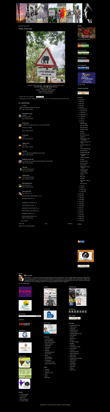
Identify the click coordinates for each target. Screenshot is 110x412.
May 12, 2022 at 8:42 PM (27, 162)
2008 (80, 218)
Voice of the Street (84, 125)
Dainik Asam (22, 397)
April (81, 186)
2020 (80, 195)
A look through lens (49, 339)
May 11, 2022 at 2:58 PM (27, 118)
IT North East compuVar (75, 346)
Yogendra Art (73, 369)
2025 (80, 101)
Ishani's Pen (72, 345)
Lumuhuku (72, 350)
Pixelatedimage (48, 357)
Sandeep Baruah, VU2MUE (76, 358)
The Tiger (82, 159)
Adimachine (72, 328)
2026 (80, 99)
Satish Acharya (73, 359)
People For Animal (49, 372)
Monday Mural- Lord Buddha (84, 155)
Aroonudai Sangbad (24, 394)
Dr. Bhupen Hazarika (74, 341)
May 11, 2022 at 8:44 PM (27, 154)
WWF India (47, 377)
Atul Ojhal (72, 336)
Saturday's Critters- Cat (85, 145)
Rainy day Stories (84, 127)
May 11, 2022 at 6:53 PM (27, 138)
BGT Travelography (49, 340)
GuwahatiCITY (48, 345)
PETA (46, 374)
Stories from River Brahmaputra (84, 170)
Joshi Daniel (47, 347)
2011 (80, 212)
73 (22, 372)
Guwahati (29, 98)
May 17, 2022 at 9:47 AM (27, 218)
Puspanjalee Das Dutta (75, 325)
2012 (80, 211)
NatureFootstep (25, 183)
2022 (80, 107)
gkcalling (72, 343)
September (82, 114)
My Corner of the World (48, 91)
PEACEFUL (82, 176)
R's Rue (24, 135)
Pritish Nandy (73, 355)
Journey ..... (82, 174)
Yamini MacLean (26, 113)
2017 (80, 201)
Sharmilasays (73, 363)
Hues (81, 146)
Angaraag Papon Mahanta (75, 333)
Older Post (70, 223)
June (81, 120)
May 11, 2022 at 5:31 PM (27, 130)
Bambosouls (72, 338)
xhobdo (67, 98)
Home (46, 223)
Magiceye (47, 350)
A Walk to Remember (84, 157)
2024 (80, 103)
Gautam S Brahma (49, 344)
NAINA (46, 355)
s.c (23, 105)
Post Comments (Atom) (30, 226)
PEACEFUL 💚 (83, 123)
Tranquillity (82, 178)
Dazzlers (72, 340)
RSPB (46, 376)
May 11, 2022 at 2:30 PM (27, 109)
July (81, 118)
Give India (47, 371)
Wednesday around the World (48, 89)
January (82, 191)
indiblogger (34, 98)
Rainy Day (82, 133)
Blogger (68, 404)
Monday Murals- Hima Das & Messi (85, 139)
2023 (80, 105)
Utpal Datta (72, 366)
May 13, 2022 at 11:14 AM (27, 179)
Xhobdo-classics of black (50, 363)
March (81, 187)
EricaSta (24, 123)
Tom (23, 151)
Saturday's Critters (84, 129)
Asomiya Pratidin (23, 396)
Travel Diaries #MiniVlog (85, 148)
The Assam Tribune (24, 400)
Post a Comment (24, 220)
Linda (23, 167)
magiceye (24, 143)
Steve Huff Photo (48, 358)
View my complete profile (24, 283)
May (81, 122)
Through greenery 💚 (84, 152)
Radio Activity (73, 356)
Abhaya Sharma (73, 327)
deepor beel (24, 98)
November (82, 110)
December (82, 108)
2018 (80, 199)
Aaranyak (47, 369)
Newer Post (21, 223)
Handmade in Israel (26, 159)
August (82, 116)
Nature (47, 98)
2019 (80, 197)
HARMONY (82, 137)
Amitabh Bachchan (74, 330)
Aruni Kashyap (73, 335)
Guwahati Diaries (83, 150)
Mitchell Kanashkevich (50, 352)
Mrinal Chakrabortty (74, 353)
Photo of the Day (83, 163)
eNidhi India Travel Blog (50, 342)
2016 (80, 203)
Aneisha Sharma (73, 331)
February (82, 189)
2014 (80, 207)
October (82, 112)
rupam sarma (25, 191)
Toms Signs (51, 98)
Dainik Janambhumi (24, 399)
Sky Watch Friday (84, 161)
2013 (80, 209)
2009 (80, 216)
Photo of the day (83, 183)
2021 (80, 194)
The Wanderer (48, 360)
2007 (80, 220)
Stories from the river (84, 135)
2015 (80, 205)
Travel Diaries (83, 165)
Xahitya (71, 368)
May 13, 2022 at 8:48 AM (27, 171)
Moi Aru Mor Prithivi (74, 351)
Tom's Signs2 (48, 88)
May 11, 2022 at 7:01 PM (27, 146)
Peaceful (82, 131)
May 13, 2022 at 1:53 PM (27, 187)
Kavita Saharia (73, 348)
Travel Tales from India (50, 362)
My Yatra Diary (48, 353)
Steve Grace (72, 364)
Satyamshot (72, 361)
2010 (80, 214)
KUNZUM (47, 348)
